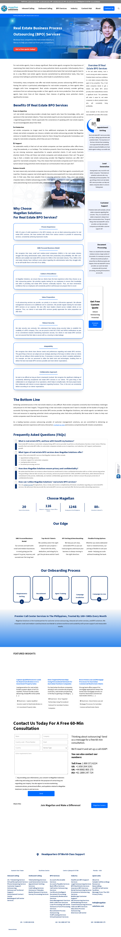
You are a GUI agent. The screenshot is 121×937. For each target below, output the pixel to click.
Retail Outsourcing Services (81, 890)
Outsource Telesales (36, 890)
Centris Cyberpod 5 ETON (70, 871)
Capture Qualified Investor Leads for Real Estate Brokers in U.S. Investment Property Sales (28, 682)
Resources (96, 884)
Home (15, 16)
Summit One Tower (17, 871)
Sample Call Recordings (100, 882)
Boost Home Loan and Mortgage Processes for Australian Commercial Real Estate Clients (91, 682)
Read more (29, 704)
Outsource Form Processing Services (60, 908)
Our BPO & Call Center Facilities (100, 889)
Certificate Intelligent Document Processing (58, 893)
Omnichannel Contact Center (15, 895)
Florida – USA (97, 871)
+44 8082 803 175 (84, 769)
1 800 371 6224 (89, 763)
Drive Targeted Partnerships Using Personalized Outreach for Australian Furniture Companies (60, 682)
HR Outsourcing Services (80, 900)
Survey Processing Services (38, 894)
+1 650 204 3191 (84, 766)
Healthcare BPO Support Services (80, 881)
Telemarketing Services (37, 880)
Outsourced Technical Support (15, 891)
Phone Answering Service (16, 884)
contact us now (28, 485)
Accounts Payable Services (59, 884)
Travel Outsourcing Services (81, 904)
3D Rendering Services (79, 902)
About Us (95, 880)
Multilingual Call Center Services (15, 899)
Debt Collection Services (59, 902)
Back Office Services (57, 886)
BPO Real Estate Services (80, 886)
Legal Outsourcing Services (81, 884)
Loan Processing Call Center (60, 904)
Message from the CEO (100, 892)
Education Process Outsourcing (78, 910)
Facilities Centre (44, 871)
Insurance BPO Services (79, 888)
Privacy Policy (97, 894)
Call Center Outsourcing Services (58, 889)
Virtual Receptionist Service (17, 882)
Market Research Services (38, 892)
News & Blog (96, 886)
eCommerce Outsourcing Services (80, 893)
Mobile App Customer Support (79, 897)
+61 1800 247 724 (84, 773)
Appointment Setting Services (36, 885)
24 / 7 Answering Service (16, 880)
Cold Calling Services (36, 888)
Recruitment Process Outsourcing (57, 912)
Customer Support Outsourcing (14, 887)
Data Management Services (60, 900)
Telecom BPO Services (79, 907)
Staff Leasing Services (58, 915)
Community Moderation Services (58, 897)
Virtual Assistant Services (59, 917)
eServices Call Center (78, 913)
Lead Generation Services (38, 882)
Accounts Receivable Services (57, 881)
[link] (14, 806)
